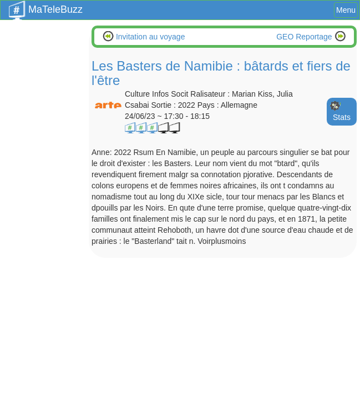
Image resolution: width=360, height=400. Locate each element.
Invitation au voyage (149, 36)
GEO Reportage (305, 36)
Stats (342, 117)
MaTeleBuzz (46, 6)
